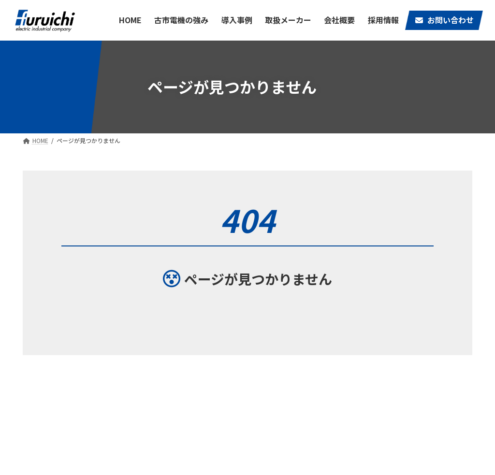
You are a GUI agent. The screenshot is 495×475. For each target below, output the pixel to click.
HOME (275, 400)
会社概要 (434, 400)
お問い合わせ (285, 415)
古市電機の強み (340, 400)
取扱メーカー (389, 400)
